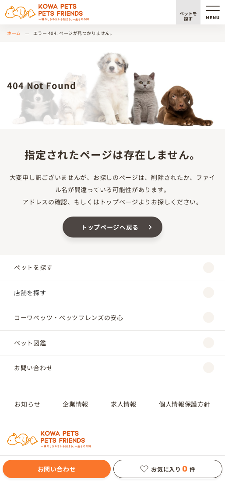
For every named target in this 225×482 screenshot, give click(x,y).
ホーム (14, 33)
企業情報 (75, 403)
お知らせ (27, 403)
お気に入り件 (167, 469)
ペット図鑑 (114, 342)
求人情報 (124, 403)
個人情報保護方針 (185, 403)
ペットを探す (188, 16)
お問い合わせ (57, 469)
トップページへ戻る (110, 227)
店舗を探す (114, 292)
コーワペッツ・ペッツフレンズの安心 (114, 317)
